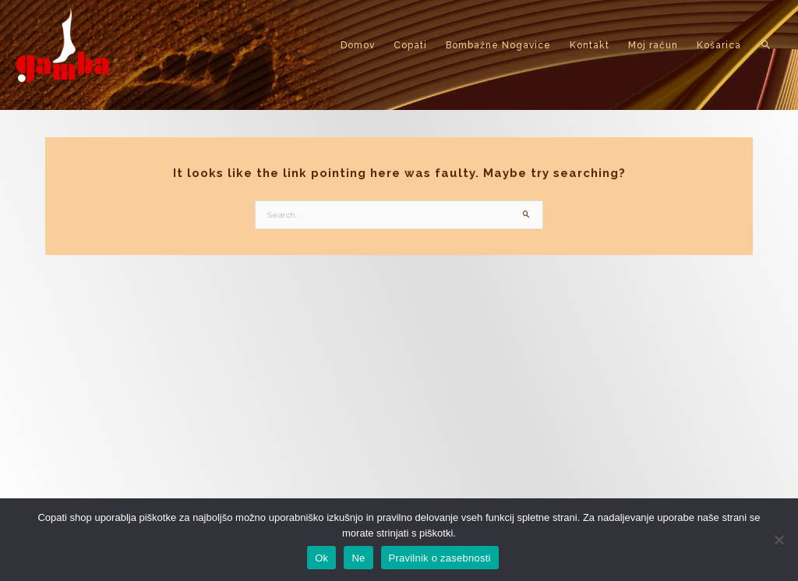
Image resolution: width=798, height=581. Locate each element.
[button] (766, 45)
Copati (410, 45)
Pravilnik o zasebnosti (440, 558)
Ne (358, 558)
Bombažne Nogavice (498, 45)
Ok (321, 558)
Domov (358, 45)
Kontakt (589, 45)
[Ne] (778, 539)
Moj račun (653, 45)
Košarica (719, 45)
